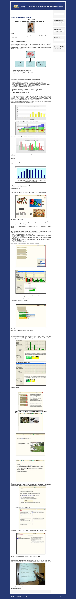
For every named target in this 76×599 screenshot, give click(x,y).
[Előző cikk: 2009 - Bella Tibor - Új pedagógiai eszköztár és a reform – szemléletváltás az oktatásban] (27, 12)
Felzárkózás (13, 17)
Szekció (17, 17)
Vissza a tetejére (62, 596)
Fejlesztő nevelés (22, 17)
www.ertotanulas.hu (25, 186)
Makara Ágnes (28, 17)
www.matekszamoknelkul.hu (16, 588)
